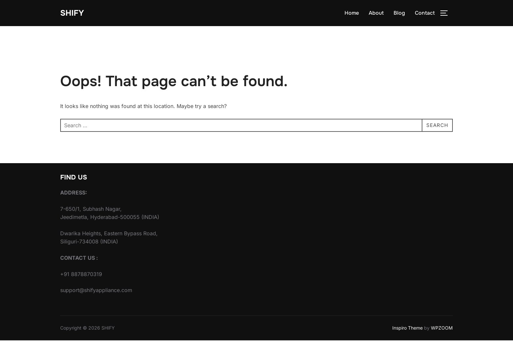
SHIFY (73, 13)
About (376, 13)
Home (352, 13)
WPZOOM (442, 329)
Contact (425, 13)
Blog (399, 13)
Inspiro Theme (407, 329)
